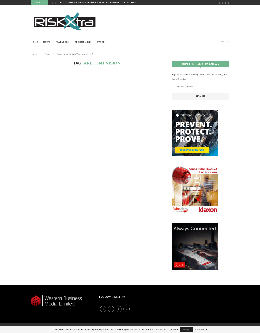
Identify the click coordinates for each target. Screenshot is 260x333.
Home (34, 42)
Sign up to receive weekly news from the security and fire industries (199, 77)
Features (61, 42)
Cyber (101, 42)
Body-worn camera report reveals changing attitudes (98, 3)
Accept (186, 329)
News (46, 42)
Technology (83, 42)
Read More (201, 329)
